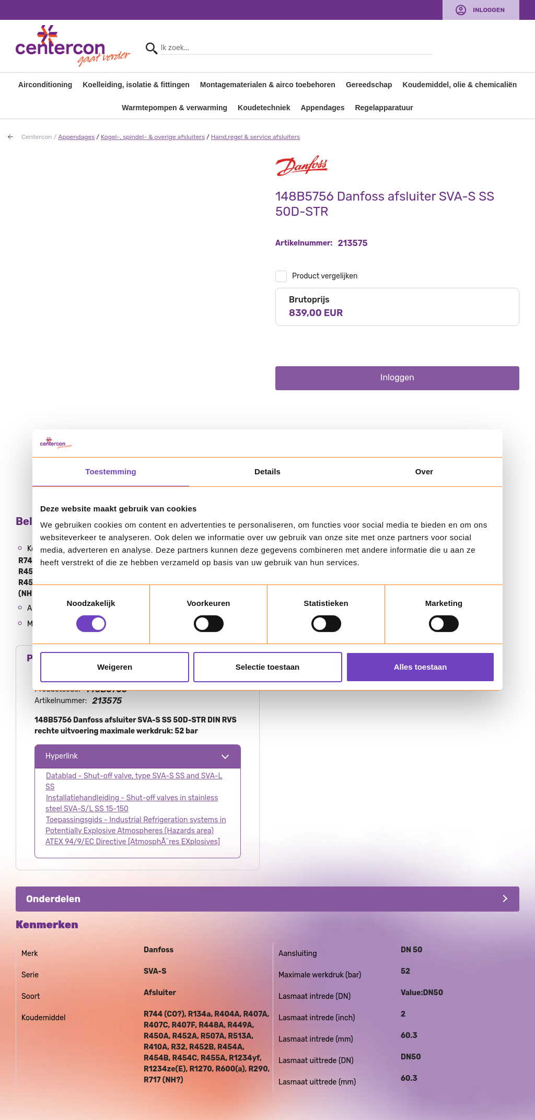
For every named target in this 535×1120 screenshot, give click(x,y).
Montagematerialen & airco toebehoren (267, 84)
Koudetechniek (264, 107)
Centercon (36, 137)
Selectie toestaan (268, 666)
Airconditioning (45, 84)
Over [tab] (424, 470)
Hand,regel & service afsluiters (255, 137)
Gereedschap (369, 84)
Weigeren (114, 666)
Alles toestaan (420, 666)
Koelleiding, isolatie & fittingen (136, 84)
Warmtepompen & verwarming (174, 107)
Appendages (322, 107)
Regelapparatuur (384, 107)
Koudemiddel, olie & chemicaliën (460, 84)
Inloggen (489, 10)
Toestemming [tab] (110, 470)
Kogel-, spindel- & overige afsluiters (153, 137)
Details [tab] (267, 470)
